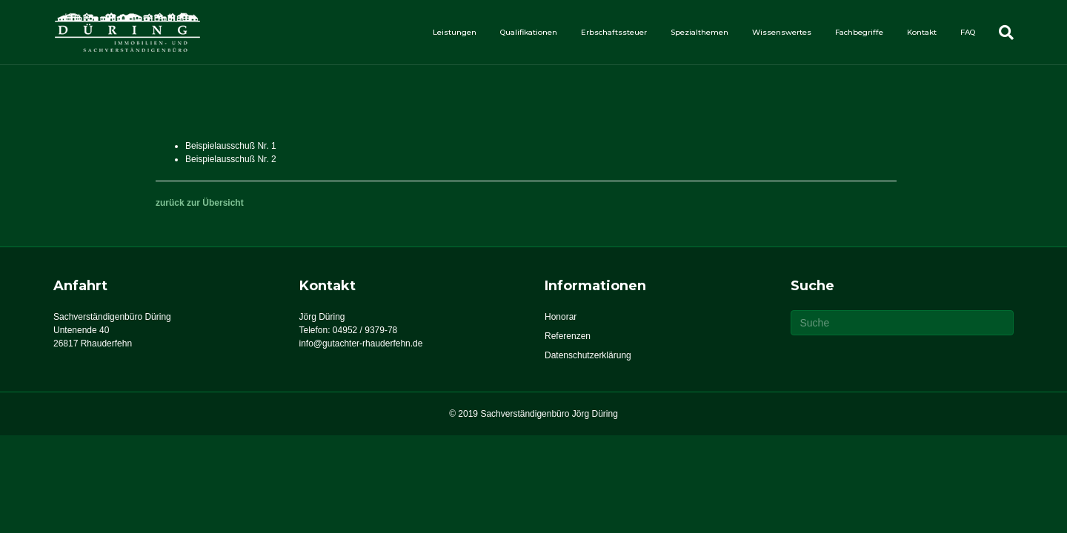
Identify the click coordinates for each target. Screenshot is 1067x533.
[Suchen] (1000, 33)
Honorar (560, 317)
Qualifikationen (528, 32)
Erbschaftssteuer (614, 32)
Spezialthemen (699, 32)
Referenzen (568, 336)
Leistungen (454, 32)
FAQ (967, 32)
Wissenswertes (781, 32)
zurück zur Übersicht (200, 203)
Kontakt (922, 32)
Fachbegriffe (859, 32)
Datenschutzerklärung (588, 355)
